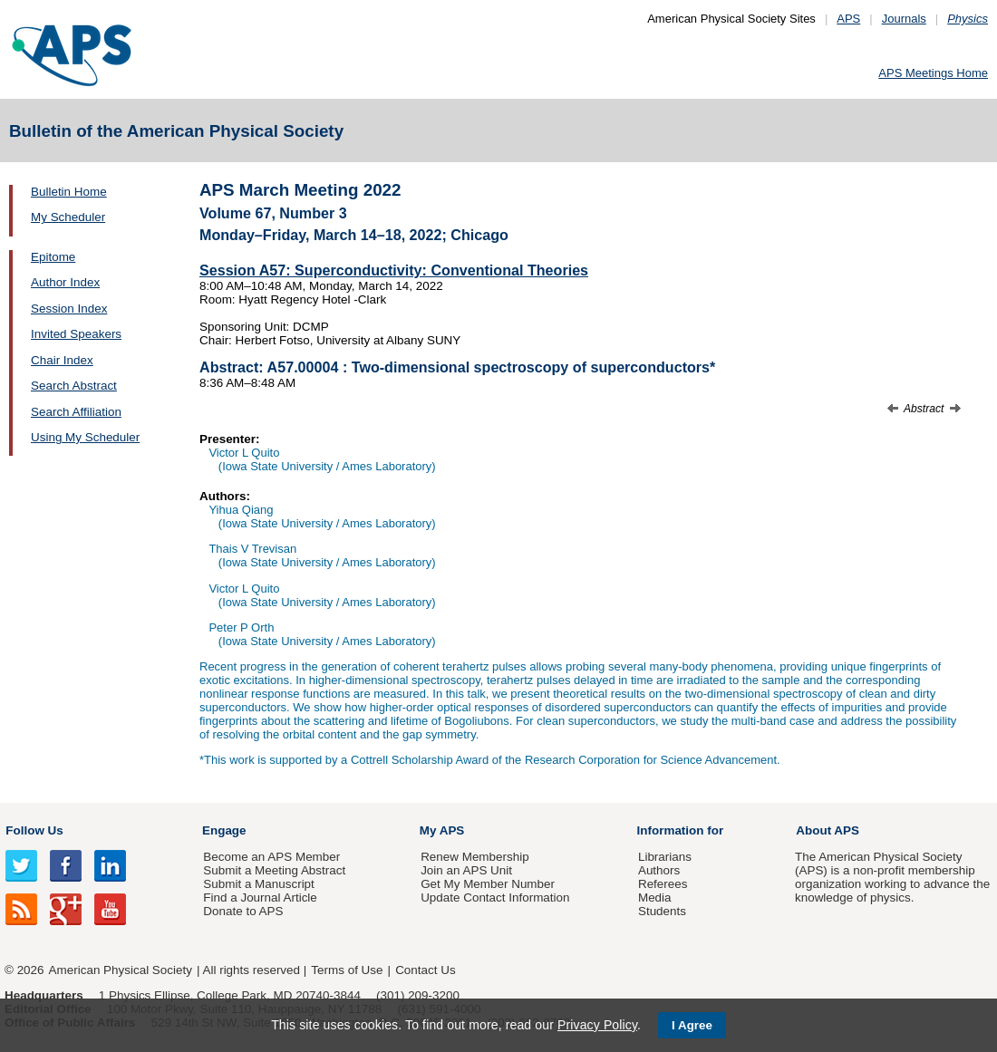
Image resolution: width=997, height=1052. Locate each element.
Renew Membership (475, 857)
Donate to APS (243, 911)
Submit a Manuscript (258, 884)
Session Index (69, 308)
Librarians (665, 857)
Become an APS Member (271, 857)
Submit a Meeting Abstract (274, 870)
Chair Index (62, 360)
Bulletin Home (69, 191)
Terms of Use (346, 970)
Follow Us (34, 830)
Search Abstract (74, 385)
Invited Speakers (76, 334)
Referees (663, 884)
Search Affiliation (76, 412)
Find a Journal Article (259, 897)
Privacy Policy (597, 1025)
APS (848, 18)
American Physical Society (120, 970)
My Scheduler (68, 217)
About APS (827, 830)
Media (655, 897)
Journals (904, 18)
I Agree (692, 1025)
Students (662, 911)
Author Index (65, 282)
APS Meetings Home (933, 73)
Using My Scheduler (85, 437)
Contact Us (425, 970)
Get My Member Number (488, 884)
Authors (659, 870)
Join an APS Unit (466, 870)
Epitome (53, 257)
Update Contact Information (495, 897)
